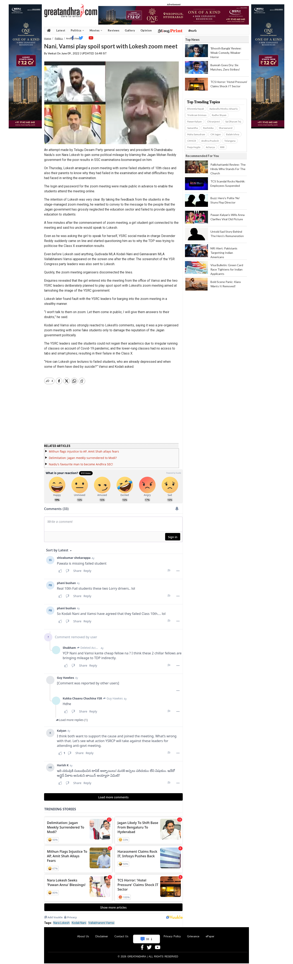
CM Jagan (215, 134)
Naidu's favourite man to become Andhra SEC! (81, 462)
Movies (96, 30)
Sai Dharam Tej (233, 121)
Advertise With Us (145, 933)
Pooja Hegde (194, 147)
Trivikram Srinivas (197, 115)
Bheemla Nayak (195, 108)
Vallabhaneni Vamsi (101, 920)
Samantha (192, 128)
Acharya (210, 147)
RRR (222, 147)
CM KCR (191, 140)
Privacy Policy (172, 933)
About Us (83, 933)
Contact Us (121, 933)
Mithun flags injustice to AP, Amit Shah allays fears (84, 449)
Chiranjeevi (213, 121)
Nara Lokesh (61, 920)
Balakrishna (232, 134)
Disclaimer (101, 933)
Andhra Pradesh (210, 140)
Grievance (193, 933)
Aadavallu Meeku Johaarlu (223, 108)
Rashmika (208, 128)
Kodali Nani (79, 920)
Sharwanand (225, 128)
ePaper (210, 933)
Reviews (114, 30)
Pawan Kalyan (194, 121)
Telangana (229, 140)
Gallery (130, 30)
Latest (60, 30)
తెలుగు (192, 30)
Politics (77, 30)
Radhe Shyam (219, 115)
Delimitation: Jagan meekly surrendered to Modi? (83, 455)
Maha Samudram (196, 134)
